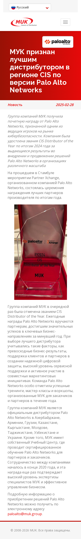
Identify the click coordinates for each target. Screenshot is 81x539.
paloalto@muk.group (25, 513)
